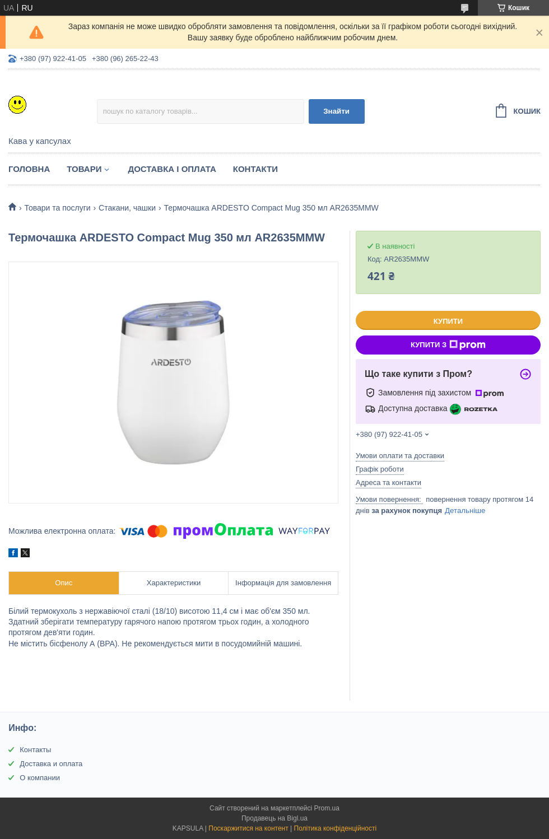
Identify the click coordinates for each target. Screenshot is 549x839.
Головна (29, 169)
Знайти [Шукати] (336, 111)
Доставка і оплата (172, 169)
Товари (84, 169)
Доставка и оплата (51, 763)
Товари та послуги (57, 207)
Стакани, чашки (127, 207)
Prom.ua (326, 808)
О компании (40, 777)
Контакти (255, 169)
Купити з (448, 345)
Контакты (35, 749)
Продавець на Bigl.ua (274, 818)
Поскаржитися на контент (248, 828)
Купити (448, 321)
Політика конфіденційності (335, 828)
